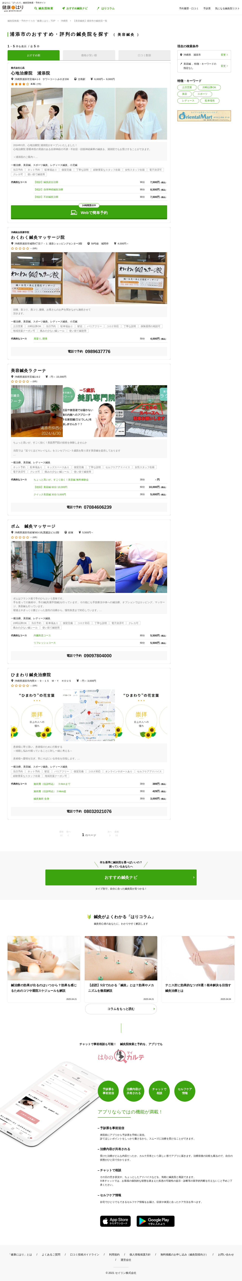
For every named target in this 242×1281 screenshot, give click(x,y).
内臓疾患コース (42, 635)
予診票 (207, 8)
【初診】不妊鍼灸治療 (46, 197)
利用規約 (114, 1254)
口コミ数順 (144, 55)
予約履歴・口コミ (189, 8)
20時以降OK (209, 87)
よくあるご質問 (51, 1254)
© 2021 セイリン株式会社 (121, 1272)
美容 (184, 94)
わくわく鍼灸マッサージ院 (38, 237)
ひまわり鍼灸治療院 (31, 675)
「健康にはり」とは (20, 1254)
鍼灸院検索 (46, 8)
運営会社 (126, 1259)
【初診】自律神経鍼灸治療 (48, 189)
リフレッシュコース (45, 643)
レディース (188, 100)
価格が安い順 (89, 55)
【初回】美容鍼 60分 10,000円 (50, 487)
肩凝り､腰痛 (40, 338)
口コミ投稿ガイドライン (84, 1254)
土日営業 (187, 87)
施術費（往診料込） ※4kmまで (52, 784)
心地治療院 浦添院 (30, 73)
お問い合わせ (226, 1254)
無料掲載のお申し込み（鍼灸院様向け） (184, 1254)
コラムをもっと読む (121, 1008)
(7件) (38, 84)
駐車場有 (210, 100)
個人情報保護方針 (140, 1254)
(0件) (35, 248)
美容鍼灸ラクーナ (29, 370)
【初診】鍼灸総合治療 (46, 182)
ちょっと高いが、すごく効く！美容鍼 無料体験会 (61, 479)
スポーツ (202, 94)
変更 (223, 55)
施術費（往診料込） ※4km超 (50, 791)
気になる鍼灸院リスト (227, 8)
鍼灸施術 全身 (41, 798)
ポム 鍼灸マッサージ (33, 526)
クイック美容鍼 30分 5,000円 (50, 494)
